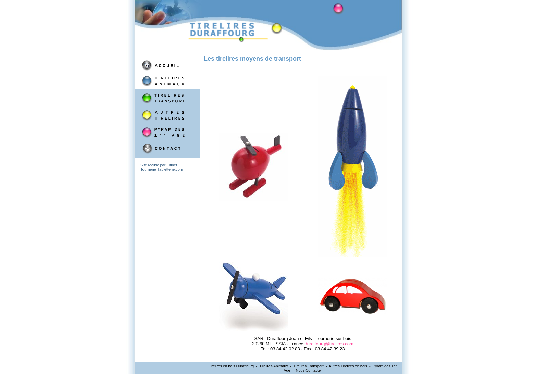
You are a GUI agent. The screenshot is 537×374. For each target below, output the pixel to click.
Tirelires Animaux (273, 366)
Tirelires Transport (309, 366)
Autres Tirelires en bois (348, 366)
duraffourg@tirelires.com (328, 343)
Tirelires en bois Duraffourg (231, 366)
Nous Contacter (309, 370)
